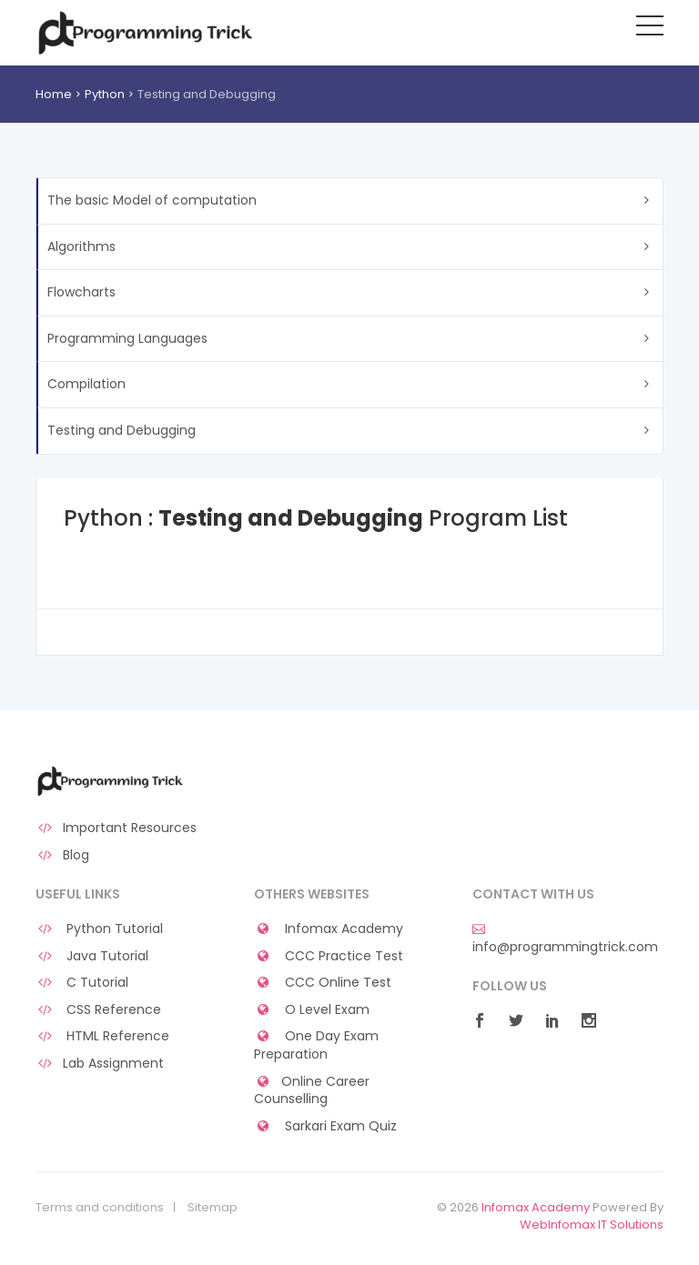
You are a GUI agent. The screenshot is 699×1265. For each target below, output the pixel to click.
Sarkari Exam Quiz (325, 1126)
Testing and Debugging (121, 430)
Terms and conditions (99, 1208)
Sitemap (212, 1208)
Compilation (86, 384)
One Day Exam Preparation (316, 1045)
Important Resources (116, 828)
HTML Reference (102, 1036)
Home (53, 94)
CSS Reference (98, 1010)
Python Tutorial (99, 929)
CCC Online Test (322, 982)
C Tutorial (81, 982)
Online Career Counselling (312, 1091)
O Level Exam (312, 1010)
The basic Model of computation (152, 200)
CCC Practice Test (328, 956)
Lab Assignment (99, 1063)
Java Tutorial (91, 956)
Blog (62, 855)
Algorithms (81, 246)
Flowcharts (81, 292)
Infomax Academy (328, 929)
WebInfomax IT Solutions (592, 1224)
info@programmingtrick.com (565, 938)
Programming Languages (127, 338)
